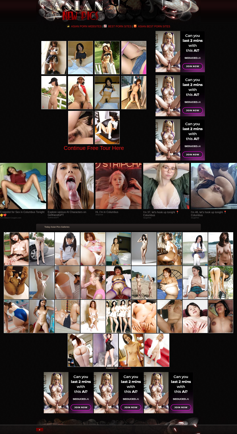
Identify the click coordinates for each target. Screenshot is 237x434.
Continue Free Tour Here (94, 148)
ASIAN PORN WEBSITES (84, 26)
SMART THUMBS (124, 368)
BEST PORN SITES (118, 26)
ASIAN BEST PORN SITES (152, 26)
